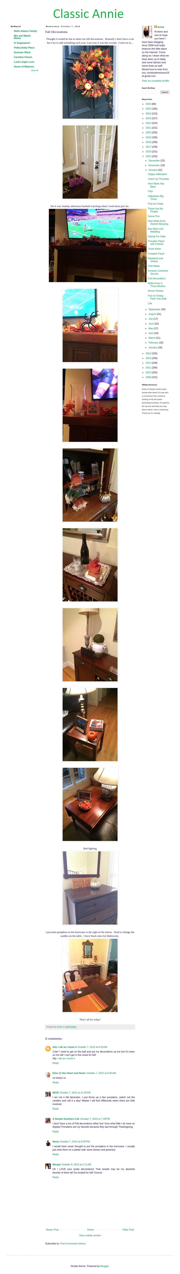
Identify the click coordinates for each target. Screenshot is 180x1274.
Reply (56, 1063)
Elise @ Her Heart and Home (69, 1073)
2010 (149, 372)
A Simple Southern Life (66, 1119)
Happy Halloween (157, 174)
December (154, 160)
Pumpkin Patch (156, 253)
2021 (149, 127)
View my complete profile (155, 80)
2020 (149, 132)
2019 (149, 137)
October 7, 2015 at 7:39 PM (95, 1119)
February (154, 342)
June (152, 323)
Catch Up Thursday (158, 179)
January (153, 347)
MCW (56, 1092)
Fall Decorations (157, 278)
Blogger (104, 1266)
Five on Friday (155, 203)
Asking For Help (156, 236)
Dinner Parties (155, 291)
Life (150, 303)
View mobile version (90, 1235)
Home (90, 1229)
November (154, 165)
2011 (149, 367)
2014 (149, 353)
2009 (149, 377)
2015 (149, 156)
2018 (149, 142)
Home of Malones (24, 66)
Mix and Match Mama (22, 37)
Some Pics (154, 216)
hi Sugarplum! (22, 43)
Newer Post (52, 1229)
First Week (154, 266)
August (153, 314)
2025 (149, 108)
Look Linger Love (24, 62)
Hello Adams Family (25, 31)
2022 (149, 123)
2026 (149, 104)
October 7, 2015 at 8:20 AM (92, 1047)
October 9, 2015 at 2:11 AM (76, 1164)
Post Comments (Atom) (72, 1243)
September (155, 309)
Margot (57, 1164)
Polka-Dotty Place (24, 47)
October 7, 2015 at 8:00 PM (75, 1141)
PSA (150, 191)
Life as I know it (66, 1058)
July (151, 319)
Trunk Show (154, 248)
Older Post (128, 1229)
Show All (34, 70)
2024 (149, 113)
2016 (149, 151)
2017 (149, 147)
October (153, 170)
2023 (149, 118)
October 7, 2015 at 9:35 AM (101, 1073)
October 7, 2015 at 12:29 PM (75, 1092)
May (151, 328)
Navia (56, 1141)
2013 (149, 358)
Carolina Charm (23, 57)
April (151, 333)
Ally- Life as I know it (65, 1047)
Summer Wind (22, 52)
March (152, 338)
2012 (149, 363)
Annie (160, 27)
